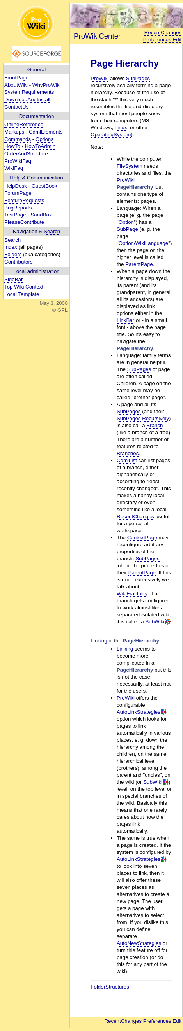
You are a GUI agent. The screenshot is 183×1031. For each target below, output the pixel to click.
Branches (128, 453)
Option (126, 222)
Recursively (155, 418)
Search (52, 231)
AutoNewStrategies (139, 943)
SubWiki (154, 622)
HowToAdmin (40, 146)
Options (44, 139)
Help (15, 178)
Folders (12, 254)
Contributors (18, 262)
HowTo (12, 146)
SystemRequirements (29, 92)
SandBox (41, 215)
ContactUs (16, 107)
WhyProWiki (46, 85)
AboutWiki (16, 85)
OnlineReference (23, 124)
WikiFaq (13, 168)
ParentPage (139, 264)
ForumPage (18, 193)
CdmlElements (46, 132)
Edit (176, 39)
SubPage (127, 229)
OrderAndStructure (26, 154)
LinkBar (125, 320)
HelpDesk (15, 186)
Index (10, 247)
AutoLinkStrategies (138, 712)
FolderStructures (110, 987)
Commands (17, 139)
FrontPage (16, 78)
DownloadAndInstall (27, 99)
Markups (14, 132)
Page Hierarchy (125, 63)
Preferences (157, 39)
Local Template (21, 294)
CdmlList (127, 460)
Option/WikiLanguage (143, 243)
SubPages (138, 78)
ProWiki (99, 78)
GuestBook (44, 186)
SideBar (13, 279)
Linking (99, 641)
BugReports (18, 208)
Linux (121, 127)
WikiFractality (132, 593)
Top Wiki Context (23, 287)
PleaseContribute (24, 222)
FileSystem (129, 166)
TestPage (15, 215)
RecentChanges (163, 32)
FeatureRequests (24, 200)
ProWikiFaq (17, 161)
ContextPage (142, 537)
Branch (154, 425)
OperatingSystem (111, 134)
